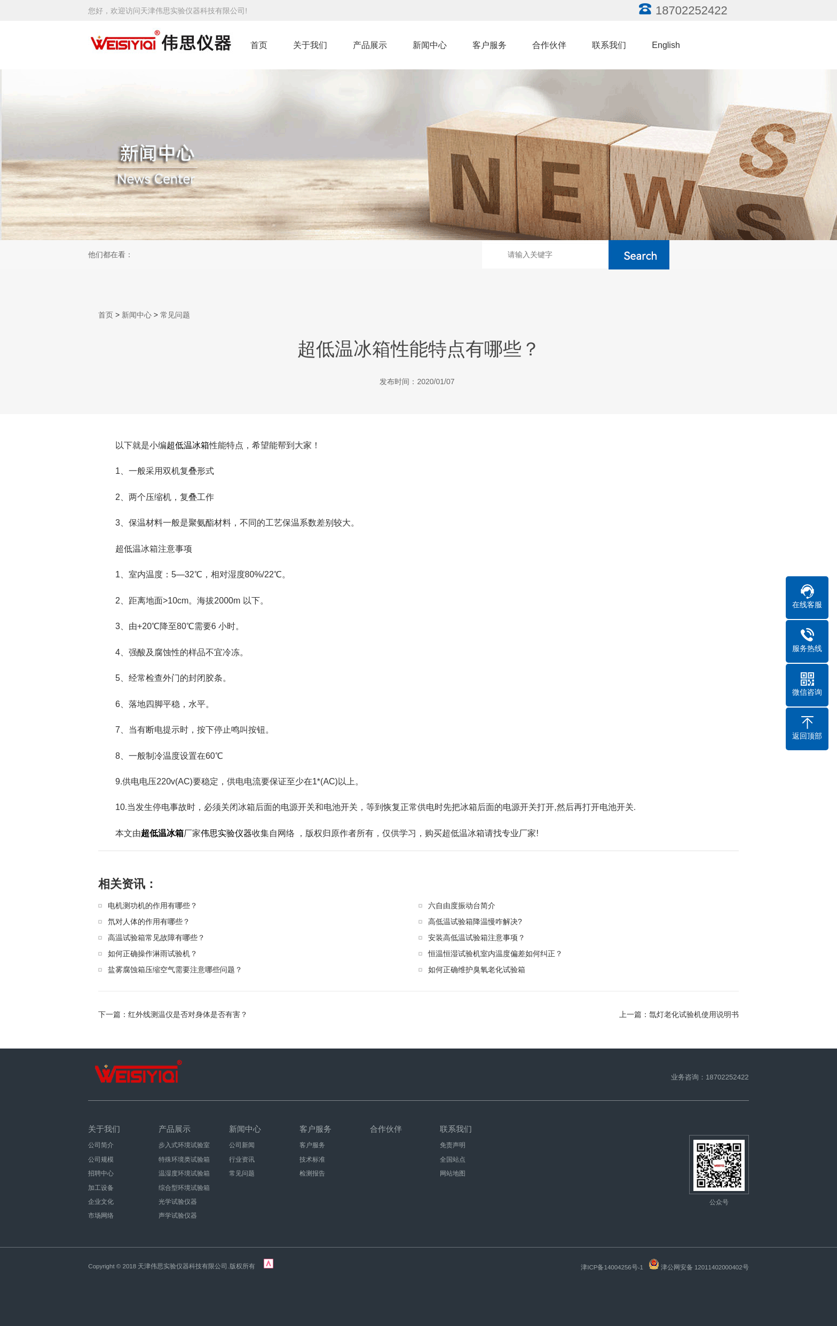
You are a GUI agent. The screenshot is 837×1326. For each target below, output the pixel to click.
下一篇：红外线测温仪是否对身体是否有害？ (173, 1014)
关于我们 (310, 45)
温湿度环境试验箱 (184, 1173)
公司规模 (101, 1159)
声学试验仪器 (178, 1215)
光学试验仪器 (178, 1201)
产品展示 (370, 45)
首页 (258, 45)
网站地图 (452, 1173)
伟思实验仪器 (226, 833)
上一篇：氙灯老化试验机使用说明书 (679, 1014)
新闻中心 (430, 45)
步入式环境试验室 (184, 1145)
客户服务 (489, 45)
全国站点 (452, 1159)
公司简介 (101, 1145)
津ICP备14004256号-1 (612, 1267)
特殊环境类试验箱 (184, 1159)
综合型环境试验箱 (184, 1188)
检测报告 (312, 1173)
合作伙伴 (549, 45)
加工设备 (101, 1188)
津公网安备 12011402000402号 (705, 1267)
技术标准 (312, 1159)
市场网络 (101, 1215)
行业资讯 (242, 1159)
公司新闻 (242, 1145)
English (666, 45)
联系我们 (609, 45)
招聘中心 (101, 1173)
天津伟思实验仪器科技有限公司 (182, 1266)
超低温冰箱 (188, 445)
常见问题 (175, 315)
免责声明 (452, 1145)
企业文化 (101, 1201)
